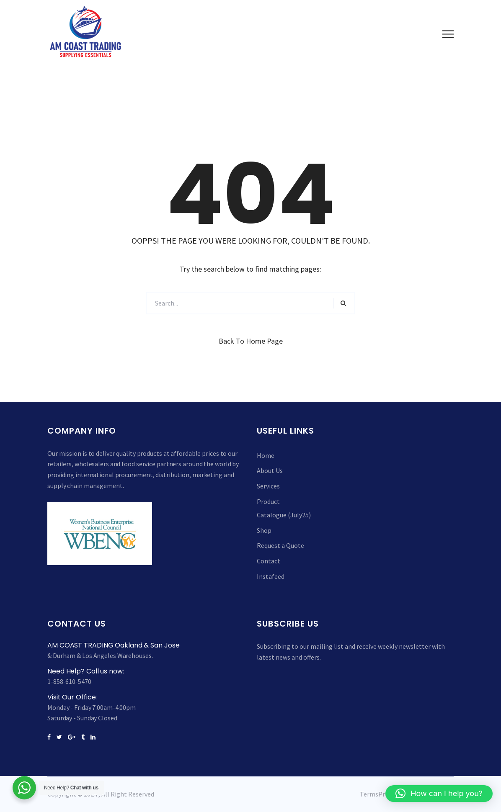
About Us (270, 470)
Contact (268, 561)
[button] (439, 793)
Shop (264, 530)
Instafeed (270, 576)
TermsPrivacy (379, 794)
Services (268, 486)
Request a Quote (280, 545)
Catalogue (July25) (284, 515)
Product (268, 501)
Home (265, 455)
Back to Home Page (251, 341)
